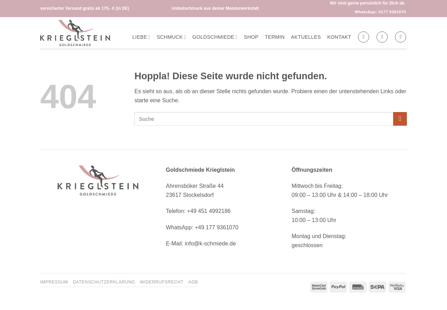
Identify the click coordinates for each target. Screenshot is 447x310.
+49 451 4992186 (208, 211)
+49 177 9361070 (217, 227)
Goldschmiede (215, 37)
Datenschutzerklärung (104, 282)
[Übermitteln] (400, 119)
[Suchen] (363, 37)
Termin (275, 37)
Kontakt (339, 37)
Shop (251, 37)
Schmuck (171, 37)
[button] (382, 37)
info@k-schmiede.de (210, 243)
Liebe (141, 37)
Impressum (54, 282)
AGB (193, 282)
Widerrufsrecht (162, 282)
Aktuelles (306, 37)
